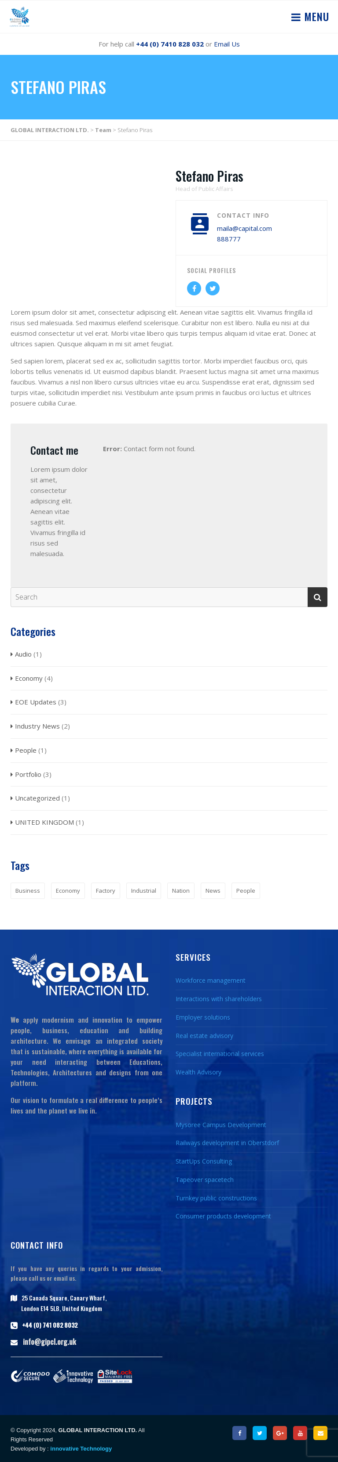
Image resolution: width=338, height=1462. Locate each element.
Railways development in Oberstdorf (227, 1143)
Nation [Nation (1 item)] (181, 890)
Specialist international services (220, 1053)
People (26, 750)
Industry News (37, 726)
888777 (229, 238)
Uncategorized (37, 798)
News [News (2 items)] (213, 890)
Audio (23, 654)
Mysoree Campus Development (221, 1125)
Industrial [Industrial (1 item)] (143, 890)
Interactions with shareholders (219, 999)
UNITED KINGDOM (44, 822)
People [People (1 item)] (245, 890)
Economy (29, 678)
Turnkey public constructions (216, 1198)
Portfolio (28, 774)
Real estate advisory (204, 1035)
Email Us (227, 44)
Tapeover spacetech (205, 1179)
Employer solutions (203, 1017)
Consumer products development (223, 1216)
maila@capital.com (244, 228)
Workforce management (211, 980)
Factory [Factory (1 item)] (105, 890)
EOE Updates (35, 701)
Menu (315, 16)
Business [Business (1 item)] (27, 890)
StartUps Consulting (204, 1161)
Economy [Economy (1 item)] (68, 890)
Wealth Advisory (198, 1072)
